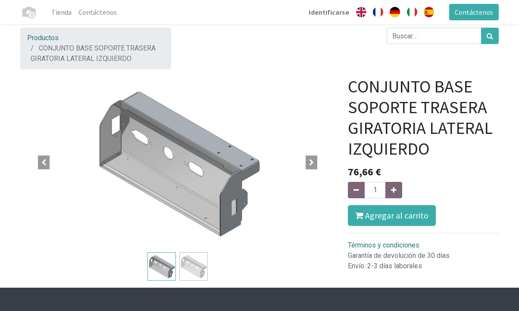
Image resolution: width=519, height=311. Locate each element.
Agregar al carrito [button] (391, 215)
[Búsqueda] (490, 36)
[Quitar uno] (356, 190)
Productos (43, 38)
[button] (44, 162)
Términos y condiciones (383, 245)
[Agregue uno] (393, 190)
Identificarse (329, 12)
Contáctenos (474, 12)
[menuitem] (61, 12)
